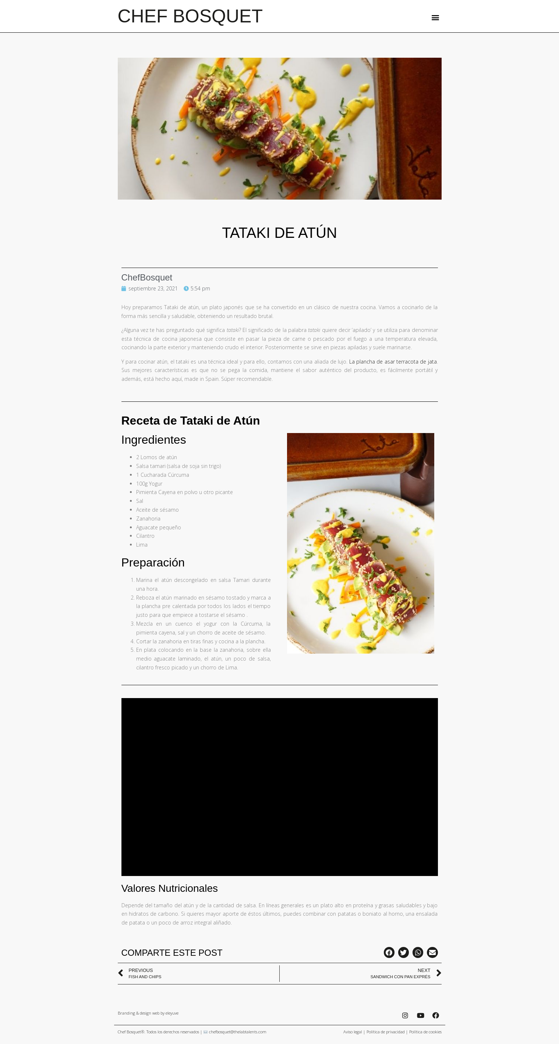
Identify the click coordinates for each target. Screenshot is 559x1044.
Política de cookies (425, 1031)
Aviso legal (352, 1031)
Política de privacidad (386, 1031)
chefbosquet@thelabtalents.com (237, 1031)
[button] (435, 17)
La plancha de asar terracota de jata (393, 361)
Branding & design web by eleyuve (148, 1013)
